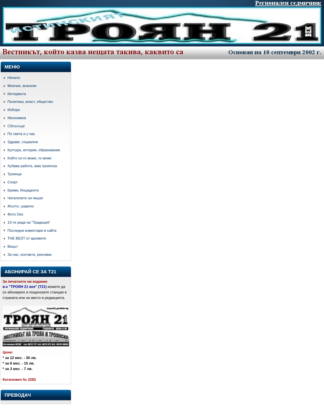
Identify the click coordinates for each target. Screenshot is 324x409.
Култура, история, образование (33, 150)
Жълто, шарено (20, 206)
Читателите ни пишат (25, 198)
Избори (13, 110)
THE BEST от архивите (26, 238)
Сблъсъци (16, 126)
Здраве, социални (22, 142)
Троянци (14, 174)
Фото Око (15, 214)
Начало (13, 78)
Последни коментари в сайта (31, 230)
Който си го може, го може (29, 158)
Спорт (12, 182)
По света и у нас (21, 134)
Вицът (12, 246)
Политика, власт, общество (30, 102)
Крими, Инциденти (23, 190)
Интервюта (16, 94)
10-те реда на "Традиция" (28, 222)
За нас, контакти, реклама (29, 254)
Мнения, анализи (21, 86)
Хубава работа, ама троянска (32, 166)
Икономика (16, 118)
